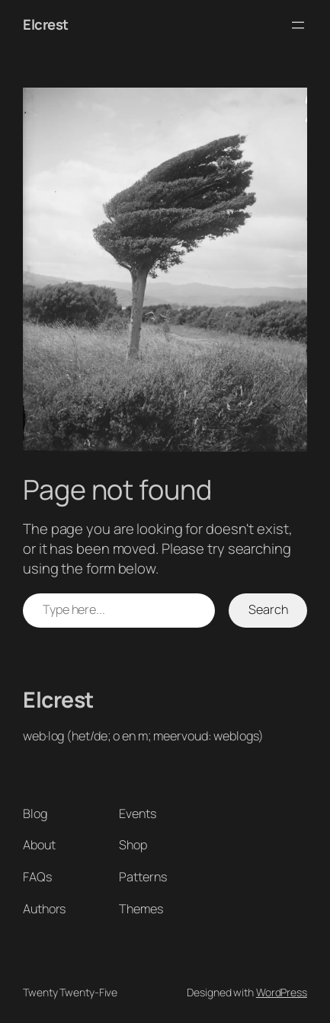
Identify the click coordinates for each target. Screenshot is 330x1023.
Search (267, 609)
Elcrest (46, 24)
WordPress (281, 992)
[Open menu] (298, 25)
